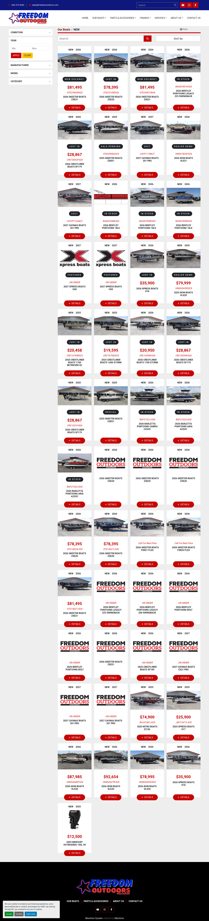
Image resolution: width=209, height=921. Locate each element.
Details (74, 107)
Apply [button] (16, 54)
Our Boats (98, 18)
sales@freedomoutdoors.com (45, 5)
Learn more (30, 914)
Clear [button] (27, 54)
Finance (144, 18)
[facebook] (195, 5)
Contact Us (194, 18)
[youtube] (183, 5)
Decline (19, 914)
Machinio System (94, 918)
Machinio (119, 918)
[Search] (157, 5)
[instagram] (189, 5)
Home (85, 18)
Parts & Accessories (122, 18)
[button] (99, 18)
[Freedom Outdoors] (104, 886)
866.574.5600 (18, 5)
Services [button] (160, 18)
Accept (9, 914)
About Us (176, 18)
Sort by (178, 38)
